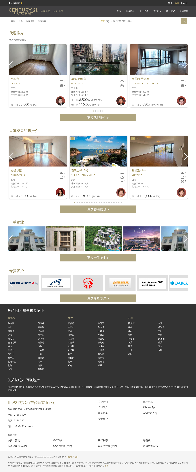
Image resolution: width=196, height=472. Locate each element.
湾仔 (40, 365)
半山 (10, 346)
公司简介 (103, 407)
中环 (10, 327)
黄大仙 (101, 357)
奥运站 (101, 342)
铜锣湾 (11, 330)
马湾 (130, 342)
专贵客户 (103, 418)
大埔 (160, 334)
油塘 (100, 365)
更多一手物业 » (98, 257)
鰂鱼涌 (41, 327)
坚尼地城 (12, 342)
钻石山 (71, 327)
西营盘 (41, 357)
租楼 (21, 21)
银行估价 (58, 440)
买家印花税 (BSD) (62, 446)
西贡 (130, 346)
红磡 (70, 330)
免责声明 (72, 456)
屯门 (160, 330)
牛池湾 (101, 323)
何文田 (71, 334)
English (184, 3)
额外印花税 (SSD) (107, 446)
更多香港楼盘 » (98, 209)
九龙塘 (71, 350)
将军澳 (161, 327)
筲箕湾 (41, 342)
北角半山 (12, 361)
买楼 (13, 21)
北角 (10, 365)
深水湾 (41, 338)
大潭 (40, 361)
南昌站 (101, 338)
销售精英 (103, 413)
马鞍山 (131, 338)
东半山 (11, 353)
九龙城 (71, 346)
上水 (130, 350)
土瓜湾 (101, 350)
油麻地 (101, 361)
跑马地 (11, 338)
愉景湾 (131, 323)
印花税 (147, 440)
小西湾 (41, 350)
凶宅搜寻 (42, 21)
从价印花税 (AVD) (17, 446)
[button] (186, 64)
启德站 (71, 342)
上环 (40, 353)
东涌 (160, 323)
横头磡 (101, 353)
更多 (106, 465)
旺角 (70, 365)
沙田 (130, 353)
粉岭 (130, 327)
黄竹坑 (41, 369)
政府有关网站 (150, 446)
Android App (150, 413)
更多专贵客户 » (98, 298)
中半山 (11, 350)
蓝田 (70, 361)
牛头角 (101, 327)
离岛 (130, 330)
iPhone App (149, 407)
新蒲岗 (101, 334)
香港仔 (11, 323)
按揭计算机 (14, 440)
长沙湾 (71, 323)
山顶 (10, 369)
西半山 (11, 357)
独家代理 (30, 21)
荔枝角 (71, 357)
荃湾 (160, 342)
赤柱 (40, 346)
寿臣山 (41, 334)
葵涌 (130, 334)
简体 (177, 3)
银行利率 (103, 440)
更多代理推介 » (98, 117)
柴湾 (10, 334)
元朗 (160, 350)
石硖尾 (101, 330)
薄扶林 (41, 323)
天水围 (161, 338)
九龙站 (101, 346)
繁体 (170, 3)
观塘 (70, 353)
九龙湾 (71, 338)
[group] (27, 239)
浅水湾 (41, 330)
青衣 (160, 346)
